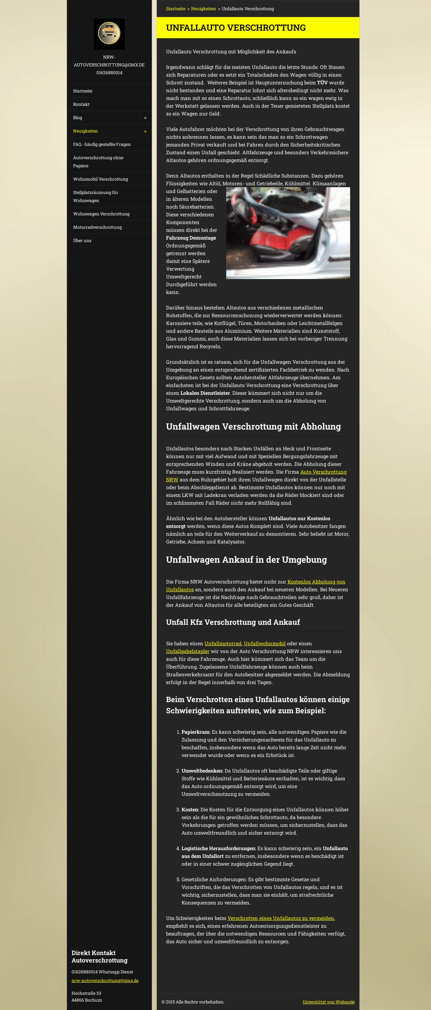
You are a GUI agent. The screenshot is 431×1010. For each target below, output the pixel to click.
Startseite (82, 91)
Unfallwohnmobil (265, 643)
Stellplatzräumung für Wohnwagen (95, 196)
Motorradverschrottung (97, 227)
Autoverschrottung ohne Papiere (98, 162)
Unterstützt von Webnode (329, 1002)
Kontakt (81, 104)
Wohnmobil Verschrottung (100, 179)
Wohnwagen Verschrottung (101, 214)
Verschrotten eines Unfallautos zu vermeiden (280, 918)
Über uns (82, 240)
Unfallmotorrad (223, 643)
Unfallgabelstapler (187, 651)
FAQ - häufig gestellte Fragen (102, 144)
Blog (77, 117)
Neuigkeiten (85, 131)
